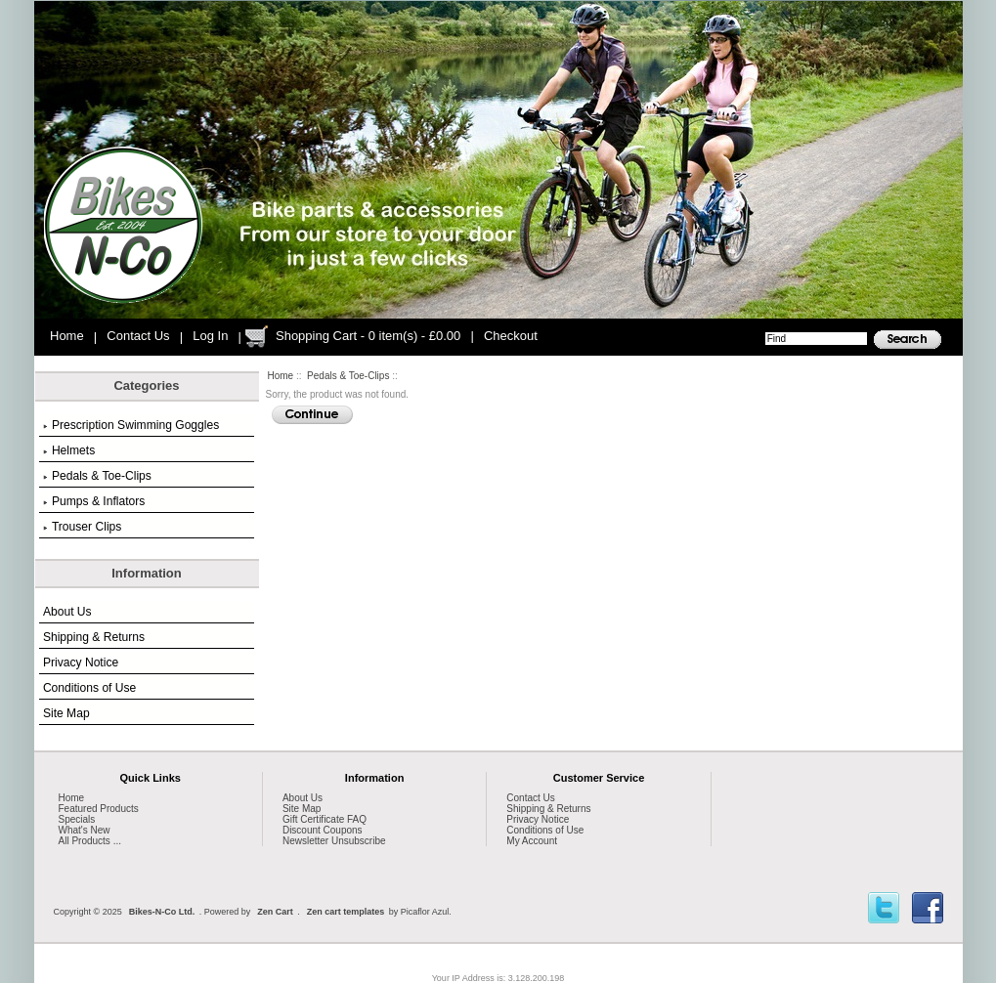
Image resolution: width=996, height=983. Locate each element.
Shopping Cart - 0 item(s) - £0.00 (368, 335)
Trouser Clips (82, 527)
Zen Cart (275, 912)
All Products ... (90, 840)
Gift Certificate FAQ (324, 819)
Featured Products (99, 808)
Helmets (69, 450)
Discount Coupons (322, 830)
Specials (77, 819)
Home (67, 335)
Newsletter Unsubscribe (334, 840)
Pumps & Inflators (94, 501)
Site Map (66, 713)
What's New (84, 830)
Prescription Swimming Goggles (131, 425)
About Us (67, 612)
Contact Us (138, 335)
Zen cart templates (346, 912)
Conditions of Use (89, 688)
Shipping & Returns (94, 637)
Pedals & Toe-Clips (348, 375)
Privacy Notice (80, 662)
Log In (210, 335)
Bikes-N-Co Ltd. (162, 912)
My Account (531, 840)
